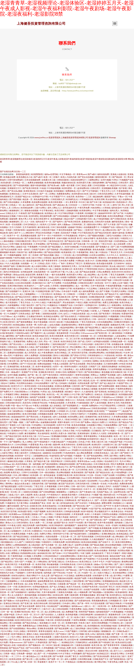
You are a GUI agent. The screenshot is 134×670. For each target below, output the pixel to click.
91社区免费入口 (87, 381)
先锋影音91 (69, 443)
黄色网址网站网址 (97, 356)
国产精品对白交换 (73, 245)
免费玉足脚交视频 (111, 306)
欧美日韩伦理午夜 (108, 365)
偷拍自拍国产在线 (118, 560)
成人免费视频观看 (108, 624)
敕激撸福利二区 (16, 214)
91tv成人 (15, 666)
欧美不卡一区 (13, 239)
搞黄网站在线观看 (84, 579)
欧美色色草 (87, 454)
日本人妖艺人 (64, 317)
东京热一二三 (20, 175)
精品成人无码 (76, 384)
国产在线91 (29, 646)
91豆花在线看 (103, 562)
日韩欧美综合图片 (86, 287)
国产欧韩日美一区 (103, 337)
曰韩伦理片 (96, 192)
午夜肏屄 (23, 217)
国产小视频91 (81, 501)
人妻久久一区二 (90, 610)
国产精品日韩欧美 (114, 607)
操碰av (97, 568)
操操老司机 (83, 529)
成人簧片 (115, 457)
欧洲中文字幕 (119, 532)
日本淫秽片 (79, 309)
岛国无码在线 (27, 454)
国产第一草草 (83, 607)
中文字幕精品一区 (68, 178)
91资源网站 (92, 418)
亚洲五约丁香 (108, 574)
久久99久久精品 (39, 306)
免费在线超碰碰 (44, 367)
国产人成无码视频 (99, 406)
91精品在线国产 (110, 362)
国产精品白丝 (57, 579)
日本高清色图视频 (28, 482)
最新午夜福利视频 (38, 189)
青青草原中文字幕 (61, 537)
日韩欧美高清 (76, 493)
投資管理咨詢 (54, 141)
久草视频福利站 (88, 353)
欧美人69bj (90, 638)
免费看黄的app (29, 629)
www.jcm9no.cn (41, 141)
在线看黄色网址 (37, 540)
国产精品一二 (55, 646)
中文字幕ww (6, 320)
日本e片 (19, 618)
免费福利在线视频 (81, 543)
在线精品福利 (15, 384)
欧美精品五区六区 (116, 395)
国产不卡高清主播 (28, 367)
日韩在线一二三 (116, 412)
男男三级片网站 (111, 459)
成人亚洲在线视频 (122, 443)
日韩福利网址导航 (38, 398)
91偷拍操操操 (83, 406)
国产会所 (15, 482)
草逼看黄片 (42, 666)
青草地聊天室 (70, 554)
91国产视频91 (71, 635)
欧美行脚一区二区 (66, 512)
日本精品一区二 (19, 186)
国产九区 (102, 621)
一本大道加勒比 (37, 654)
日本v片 (15, 298)
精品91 (3, 309)
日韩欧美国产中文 (101, 663)
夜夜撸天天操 (43, 278)
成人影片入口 (116, 654)
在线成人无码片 (105, 490)
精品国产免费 (80, 582)
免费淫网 (123, 362)
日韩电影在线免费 (72, 515)
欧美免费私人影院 (76, 420)
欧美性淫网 (99, 203)
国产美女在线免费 (27, 610)
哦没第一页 (5, 560)
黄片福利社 (45, 443)
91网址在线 (123, 365)
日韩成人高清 (44, 267)
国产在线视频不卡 (13, 295)
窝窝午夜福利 (64, 426)
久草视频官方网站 (11, 398)
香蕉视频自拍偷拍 (21, 504)
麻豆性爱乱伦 (85, 323)
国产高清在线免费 (101, 660)
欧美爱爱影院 (37, 178)
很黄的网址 (117, 309)
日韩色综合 (12, 351)
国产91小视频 (109, 434)
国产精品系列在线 (44, 209)
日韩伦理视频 (126, 320)
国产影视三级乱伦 (56, 565)
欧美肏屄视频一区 (68, 571)
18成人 (62, 381)
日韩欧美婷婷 (112, 253)
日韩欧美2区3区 (75, 593)
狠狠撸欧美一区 (108, 635)
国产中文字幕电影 (90, 195)
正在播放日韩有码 (35, 320)
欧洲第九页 (67, 273)
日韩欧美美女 (44, 284)
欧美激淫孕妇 (32, 593)
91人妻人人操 (72, 275)
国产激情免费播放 (25, 326)
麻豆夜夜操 (117, 337)
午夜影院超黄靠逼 (17, 362)
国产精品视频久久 (56, 250)
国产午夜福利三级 (88, 496)
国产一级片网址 (46, 518)
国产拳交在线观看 (124, 473)
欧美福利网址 (95, 574)
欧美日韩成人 (126, 306)
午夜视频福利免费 (70, 284)
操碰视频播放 (52, 454)
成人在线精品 (56, 409)
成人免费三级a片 (66, 549)
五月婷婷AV (119, 267)
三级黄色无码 (104, 292)
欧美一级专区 (24, 253)
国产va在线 (45, 289)
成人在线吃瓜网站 (39, 270)
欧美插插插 (60, 562)
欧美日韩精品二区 (63, 356)
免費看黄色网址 (64, 197)
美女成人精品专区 (117, 270)
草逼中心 (83, 239)
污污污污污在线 (117, 353)
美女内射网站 (88, 588)
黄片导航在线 (90, 526)
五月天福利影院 (30, 231)
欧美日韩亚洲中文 (42, 223)
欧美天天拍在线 (74, 590)
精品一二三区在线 (63, 259)
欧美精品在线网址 (52, 320)
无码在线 (81, 404)
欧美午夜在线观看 (106, 526)
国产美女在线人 (16, 348)
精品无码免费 (29, 529)
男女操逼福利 (69, 306)
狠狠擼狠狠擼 (64, 601)
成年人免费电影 (32, 359)
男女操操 (27, 643)
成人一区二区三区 (125, 632)
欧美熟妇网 (115, 562)
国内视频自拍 (7, 546)
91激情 (56, 236)
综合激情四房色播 (118, 462)
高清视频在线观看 (29, 239)
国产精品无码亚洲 (103, 236)
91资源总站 (92, 621)
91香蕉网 (79, 217)
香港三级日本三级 (100, 445)
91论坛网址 (75, 337)
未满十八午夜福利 (93, 518)
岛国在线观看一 (53, 540)
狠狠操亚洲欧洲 (18, 334)
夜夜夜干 (7, 521)
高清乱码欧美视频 (95, 471)
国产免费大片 (34, 613)
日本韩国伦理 (122, 535)
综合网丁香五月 (72, 660)
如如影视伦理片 (33, 234)
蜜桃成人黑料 (29, 501)
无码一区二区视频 (111, 652)
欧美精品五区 (103, 657)
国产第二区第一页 (28, 666)
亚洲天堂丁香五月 (93, 234)
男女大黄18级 (46, 448)
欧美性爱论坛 (116, 599)
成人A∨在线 (92, 317)
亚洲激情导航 (20, 345)
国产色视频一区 (125, 448)
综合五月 (101, 432)
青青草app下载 (40, 588)
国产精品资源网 (62, 632)
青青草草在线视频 (105, 342)
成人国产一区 (40, 657)
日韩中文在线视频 (30, 476)
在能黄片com (65, 454)
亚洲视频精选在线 (110, 585)
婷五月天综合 (96, 362)
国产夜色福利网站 (95, 459)
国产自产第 (118, 217)
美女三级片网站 (126, 253)
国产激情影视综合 (118, 663)
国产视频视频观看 (93, 535)
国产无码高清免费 (38, 504)
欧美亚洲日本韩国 (15, 342)
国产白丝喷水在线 (38, 331)
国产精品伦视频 (47, 259)
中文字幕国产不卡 (57, 200)
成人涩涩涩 (45, 342)
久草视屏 (61, 415)
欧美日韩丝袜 (80, 479)
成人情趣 (15, 423)
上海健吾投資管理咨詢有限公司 (41, 23)
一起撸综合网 (21, 443)
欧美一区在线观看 (14, 228)
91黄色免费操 (76, 613)
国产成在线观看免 (50, 468)
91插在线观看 (98, 571)
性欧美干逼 (22, 256)
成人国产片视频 (103, 295)
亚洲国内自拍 (90, 267)
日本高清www (72, 565)
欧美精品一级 (6, 432)
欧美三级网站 (6, 549)
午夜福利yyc (30, 412)
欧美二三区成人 (96, 473)
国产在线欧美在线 (33, 242)
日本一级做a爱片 (12, 376)
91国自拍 (103, 256)
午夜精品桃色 (95, 507)
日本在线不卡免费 (70, 295)
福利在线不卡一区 (44, 225)
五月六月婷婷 (15, 231)
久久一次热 (30, 225)
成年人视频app (64, 228)
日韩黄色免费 (59, 546)
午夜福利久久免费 (15, 437)
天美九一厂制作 (58, 267)
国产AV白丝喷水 (33, 652)
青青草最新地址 (47, 301)
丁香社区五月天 (116, 256)
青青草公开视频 (20, 284)
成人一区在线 (110, 281)
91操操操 (91, 334)
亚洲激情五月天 (14, 192)
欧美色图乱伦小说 (25, 181)
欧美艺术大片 (17, 390)
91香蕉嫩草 (77, 657)
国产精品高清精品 (21, 540)
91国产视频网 (81, 512)
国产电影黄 (90, 476)
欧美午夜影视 (87, 515)
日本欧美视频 (38, 624)
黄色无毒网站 (103, 353)
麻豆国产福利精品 (59, 353)
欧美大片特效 (17, 412)
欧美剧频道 (59, 195)
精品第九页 (124, 585)
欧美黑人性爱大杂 (59, 437)
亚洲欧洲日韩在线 (85, 666)
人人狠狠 (32, 284)
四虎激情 (72, 387)
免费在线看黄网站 (120, 610)
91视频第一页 (80, 459)
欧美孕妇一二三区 (84, 200)
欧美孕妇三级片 (60, 535)
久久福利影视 (88, 395)
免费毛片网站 (125, 459)
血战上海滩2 (88, 613)
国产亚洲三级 (27, 607)
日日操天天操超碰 (45, 195)
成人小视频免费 (81, 596)
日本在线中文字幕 (25, 312)
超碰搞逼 (129, 312)
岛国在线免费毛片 (78, 184)
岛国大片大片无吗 (45, 482)
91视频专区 (10, 507)
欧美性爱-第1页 (75, 242)
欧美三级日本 (90, 197)
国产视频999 (36, 337)
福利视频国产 (70, 529)
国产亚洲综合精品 (84, 468)
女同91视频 (106, 184)
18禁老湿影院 (63, 184)
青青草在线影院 (46, 635)
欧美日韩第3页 (23, 323)
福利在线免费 (103, 178)
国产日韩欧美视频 (49, 532)
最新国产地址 (110, 200)
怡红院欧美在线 (102, 560)
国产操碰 (83, 401)
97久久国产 (41, 501)
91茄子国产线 (95, 512)
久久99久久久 (113, 259)
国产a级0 (92, 178)
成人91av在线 (65, 543)
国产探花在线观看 (33, 484)
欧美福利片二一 (32, 289)
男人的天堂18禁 (7, 381)
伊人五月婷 (71, 415)
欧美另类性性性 (69, 448)
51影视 (93, 314)
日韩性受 (121, 409)
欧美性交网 (47, 660)
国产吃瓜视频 (83, 314)
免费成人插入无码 (35, 345)
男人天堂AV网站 (33, 543)
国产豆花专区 (81, 507)
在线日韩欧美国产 (19, 613)
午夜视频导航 (83, 256)
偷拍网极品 (65, 610)
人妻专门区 (116, 209)
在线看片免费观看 (68, 281)
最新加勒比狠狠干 (68, 314)
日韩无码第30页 (82, 487)
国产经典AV (61, 638)
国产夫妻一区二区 (120, 638)
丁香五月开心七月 (108, 195)
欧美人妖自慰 (40, 498)
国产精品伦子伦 (112, 298)
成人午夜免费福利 (46, 356)
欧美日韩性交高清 (23, 624)
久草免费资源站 (22, 401)
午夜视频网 (33, 250)
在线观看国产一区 (122, 331)
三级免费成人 (69, 373)
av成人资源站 (97, 465)
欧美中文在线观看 (23, 462)
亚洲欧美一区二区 (55, 523)
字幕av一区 (122, 200)
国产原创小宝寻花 (78, 359)
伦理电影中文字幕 (40, 200)
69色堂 (122, 367)
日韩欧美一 (72, 298)
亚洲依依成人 (15, 197)
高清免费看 (46, 362)
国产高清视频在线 (36, 217)
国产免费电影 (6, 278)
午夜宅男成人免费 (116, 666)
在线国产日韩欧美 (121, 490)
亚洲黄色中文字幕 (19, 434)
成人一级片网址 (82, 289)
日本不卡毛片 (99, 565)
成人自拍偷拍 (108, 303)
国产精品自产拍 (126, 426)
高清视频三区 (91, 217)
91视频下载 (97, 498)
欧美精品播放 (19, 328)
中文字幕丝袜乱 (47, 214)
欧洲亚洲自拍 (30, 195)
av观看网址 (56, 284)
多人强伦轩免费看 (78, 334)
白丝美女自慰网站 (97, 259)
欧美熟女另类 (47, 451)
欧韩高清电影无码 (41, 340)
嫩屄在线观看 (13, 510)
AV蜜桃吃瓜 (36, 535)
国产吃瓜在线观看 (9, 253)
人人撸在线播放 (7, 245)
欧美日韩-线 (97, 649)
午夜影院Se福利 (22, 337)
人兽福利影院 (31, 348)
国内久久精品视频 (61, 359)
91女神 (126, 356)
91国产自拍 (5, 373)
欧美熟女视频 (124, 554)
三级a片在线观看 (92, 303)
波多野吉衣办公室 (17, 264)
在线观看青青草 (49, 242)
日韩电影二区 (121, 401)
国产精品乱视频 (97, 549)
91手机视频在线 (70, 239)
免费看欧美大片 (7, 448)
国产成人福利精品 (37, 381)
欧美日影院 (99, 415)
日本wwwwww (87, 337)
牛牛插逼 (127, 482)
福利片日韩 (14, 331)
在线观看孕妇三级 (46, 303)
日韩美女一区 (17, 484)
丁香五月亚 (38, 490)
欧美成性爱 (6, 186)
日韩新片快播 (11, 574)
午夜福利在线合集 (15, 242)
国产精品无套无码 (13, 440)
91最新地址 (18, 359)
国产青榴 (36, 317)
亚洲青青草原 (66, 248)
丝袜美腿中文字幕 (101, 579)
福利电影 (48, 576)
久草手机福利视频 (123, 197)
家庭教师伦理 (115, 618)
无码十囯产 (19, 565)
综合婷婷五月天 (111, 465)
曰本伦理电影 (15, 501)
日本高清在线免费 (103, 540)
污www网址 (103, 484)
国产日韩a (55, 295)
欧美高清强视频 (79, 429)
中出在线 (128, 445)
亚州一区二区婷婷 (31, 259)
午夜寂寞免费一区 (27, 568)
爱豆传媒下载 (103, 599)
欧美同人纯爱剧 (75, 440)
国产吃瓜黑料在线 (78, 471)
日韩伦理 (25, 331)
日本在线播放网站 (105, 326)
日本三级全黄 (38, 471)
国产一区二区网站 (48, 197)
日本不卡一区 (89, 493)
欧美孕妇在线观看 (19, 373)
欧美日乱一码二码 (55, 398)
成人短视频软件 (14, 535)
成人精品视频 (55, 551)
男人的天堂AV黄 (71, 643)
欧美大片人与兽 (77, 640)
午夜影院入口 (126, 242)
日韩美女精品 (25, 317)
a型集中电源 (9, 618)
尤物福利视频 (72, 214)
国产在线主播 (80, 248)
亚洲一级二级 (53, 507)
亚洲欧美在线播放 (70, 323)
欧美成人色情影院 (110, 640)
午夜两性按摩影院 (124, 392)
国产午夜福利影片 (42, 445)
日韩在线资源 (6, 654)
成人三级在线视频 (50, 543)
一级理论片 (28, 273)
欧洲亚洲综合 (109, 535)
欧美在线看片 (123, 501)
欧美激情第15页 (109, 512)
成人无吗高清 (31, 356)
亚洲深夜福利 (83, 437)
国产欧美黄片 (105, 317)
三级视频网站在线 (40, 459)
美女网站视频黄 (63, 476)
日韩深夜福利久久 (95, 359)
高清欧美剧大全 (39, 287)
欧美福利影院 (121, 596)
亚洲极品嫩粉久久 (115, 323)
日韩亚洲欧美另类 (23, 245)
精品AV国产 (69, 223)
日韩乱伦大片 (12, 217)
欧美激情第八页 (68, 256)
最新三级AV (109, 473)
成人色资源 (31, 353)
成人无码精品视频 (29, 303)
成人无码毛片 (124, 334)
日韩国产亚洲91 (38, 253)
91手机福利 (122, 498)
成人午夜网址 (20, 320)
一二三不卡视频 (123, 432)
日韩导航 (52, 588)
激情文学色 (41, 610)
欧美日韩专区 (9, 326)
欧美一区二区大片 (122, 440)
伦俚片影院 (114, 242)
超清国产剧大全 (61, 526)
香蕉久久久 (70, 404)
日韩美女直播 (115, 423)
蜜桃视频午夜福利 (8, 256)
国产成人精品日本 (108, 387)
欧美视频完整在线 (114, 356)
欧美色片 (128, 275)
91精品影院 (72, 445)
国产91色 (83, 574)
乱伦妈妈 (7, 532)
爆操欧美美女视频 (15, 465)
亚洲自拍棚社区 (111, 398)
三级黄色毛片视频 (32, 546)
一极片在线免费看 (58, 278)
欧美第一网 (31, 328)
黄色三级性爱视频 (33, 562)
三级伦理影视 (78, 585)
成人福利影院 (38, 462)
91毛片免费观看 (83, 434)
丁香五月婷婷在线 (88, 326)
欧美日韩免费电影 (116, 220)
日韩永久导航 (69, 434)
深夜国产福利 (9, 270)
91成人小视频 (47, 521)
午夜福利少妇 (57, 342)
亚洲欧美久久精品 (27, 351)
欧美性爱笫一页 (69, 192)
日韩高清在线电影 (99, 412)
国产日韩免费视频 (46, 365)
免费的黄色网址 (126, 487)
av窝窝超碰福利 (20, 549)
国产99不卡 (108, 510)
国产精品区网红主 (93, 331)
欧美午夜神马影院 (94, 652)
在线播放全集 (118, 348)
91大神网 (124, 640)
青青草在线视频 (82, 379)
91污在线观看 (93, 248)
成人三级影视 (55, 273)
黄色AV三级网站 (8, 387)
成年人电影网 (27, 498)
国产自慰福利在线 (83, 604)
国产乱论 (24, 510)
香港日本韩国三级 (73, 423)
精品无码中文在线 (118, 189)
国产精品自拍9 (89, 657)
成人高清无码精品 (20, 468)
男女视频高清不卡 (68, 253)
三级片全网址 (40, 211)
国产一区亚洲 (101, 504)
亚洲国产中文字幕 (30, 376)
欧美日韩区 (60, 214)
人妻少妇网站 (40, 663)
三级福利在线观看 (62, 518)
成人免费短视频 (60, 593)
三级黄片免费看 (33, 532)
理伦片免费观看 (118, 468)
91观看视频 (36, 571)
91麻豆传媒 (128, 289)
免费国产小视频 (113, 301)
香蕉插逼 (4, 652)
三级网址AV (73, 496)
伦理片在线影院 (49, 484)
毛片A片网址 (125, 465)
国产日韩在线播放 (11, 206)
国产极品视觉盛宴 (9, 490)
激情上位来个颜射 (120, 287)
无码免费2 (74, 412)
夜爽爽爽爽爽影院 (88, 643)
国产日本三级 (96, 206)
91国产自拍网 (108, 479)
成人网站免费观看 (85, 457)
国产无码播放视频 (42, 554)
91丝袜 (125, 211)
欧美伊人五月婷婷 (48, 228)
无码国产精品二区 (105, 496)
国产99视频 (94, 532)
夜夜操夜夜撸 (17, 451)
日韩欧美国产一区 (11, 471)
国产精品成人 (72, 574)
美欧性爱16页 (109, 498)
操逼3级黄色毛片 (47, 638)
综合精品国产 (53, 610)
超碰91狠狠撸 (6, 262)
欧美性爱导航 (95, 306)
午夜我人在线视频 (41, 409)
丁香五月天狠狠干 (113, 557)
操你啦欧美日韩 (44, 557)
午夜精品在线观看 (57, 406)
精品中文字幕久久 (56, 423)
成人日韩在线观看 (60, 613)
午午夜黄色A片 (54, 498)
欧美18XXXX (117, 275)
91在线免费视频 (70, 287)
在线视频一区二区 (88, 340)
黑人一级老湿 (89, 351)
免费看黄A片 (53, 501)
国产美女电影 (17, 562)
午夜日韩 (50, 624)
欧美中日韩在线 (122, 510)
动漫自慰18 (22, 649)
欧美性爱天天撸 (84, 186)
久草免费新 (37, 560)
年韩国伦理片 (99, 482)
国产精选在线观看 (42, 392)
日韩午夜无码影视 (35, 576)
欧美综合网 (58, 599)
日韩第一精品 (9, 657)
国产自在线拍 (47, 618)
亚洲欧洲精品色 (109, 537)
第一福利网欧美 (122, 574)
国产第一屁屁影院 (80, 301)
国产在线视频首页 (60, 412)
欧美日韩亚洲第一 (57, 206)
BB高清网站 (122, 281)
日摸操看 (61, 588)
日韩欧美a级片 (123, 635)
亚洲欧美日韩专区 (47, 376)
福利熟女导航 (34, 596)
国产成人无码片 (85, 345)
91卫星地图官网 (12, 303)
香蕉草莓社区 (57, 465)
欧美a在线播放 (101, 554)
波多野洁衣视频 (82, 549)
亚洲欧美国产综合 (105, 493)
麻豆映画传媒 (102, 423)
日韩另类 (76, 390)
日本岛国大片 (74, 348)
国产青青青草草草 (50, 264)
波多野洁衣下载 (58, 275)
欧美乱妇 (113, 426)
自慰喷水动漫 (70, 523)
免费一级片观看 (68, 189)
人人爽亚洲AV (28, 236)
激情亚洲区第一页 (103, 181)
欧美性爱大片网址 (75, 278)
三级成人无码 (53, 281)
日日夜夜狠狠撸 (65, 510)
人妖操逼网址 (121, 340)
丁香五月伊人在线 (79, 451)
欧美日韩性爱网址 (124, 546)
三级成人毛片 (13, 498)
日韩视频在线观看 (46, 418)
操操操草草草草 (105, 217)
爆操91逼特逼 (118, 236)
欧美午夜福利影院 (44, 370)
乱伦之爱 (46, 579)
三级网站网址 (93, 184)
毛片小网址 (16, 640)
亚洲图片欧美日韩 (65, 479)
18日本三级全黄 (56, 326)
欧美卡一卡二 (128, 543)
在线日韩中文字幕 (103, 348)
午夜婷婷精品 (101, 613)
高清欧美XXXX (24, 590)
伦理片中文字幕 (64, 429)
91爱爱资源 (33, 448)
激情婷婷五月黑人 (70, 270)
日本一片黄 (12, 590)
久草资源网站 (40, 248)
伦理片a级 (42, 328)
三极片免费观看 (54, 401)
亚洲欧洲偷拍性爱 (97, 301)
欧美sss (45, 404)
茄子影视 (123, 192)
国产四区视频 (15, 203)
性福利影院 (54, 459)
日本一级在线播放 (47, 476)
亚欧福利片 (16, 582)
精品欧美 (4, 236)
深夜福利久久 (83, 281)
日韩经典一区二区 (90, 245)
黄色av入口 (10, 526)
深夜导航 (57, 362)
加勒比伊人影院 (93, 601)
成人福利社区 (29, 209)
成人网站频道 (118, 540)
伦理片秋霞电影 (93, 404)
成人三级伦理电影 (78, 632)
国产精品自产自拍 (108, 521)
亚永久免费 (35, 526)
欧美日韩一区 (104, 610)
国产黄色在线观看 (93, 640)
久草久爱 (113, 613)
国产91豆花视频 (73, 392)
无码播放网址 (23, 601)
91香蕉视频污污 (72, 432)
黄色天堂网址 (93, 632)
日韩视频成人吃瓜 (8, 323)
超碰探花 (47, 457)
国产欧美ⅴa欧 (53, 189)
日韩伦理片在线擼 (103, 225)
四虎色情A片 (122, 206)
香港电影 (113, 554)
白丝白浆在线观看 (23, 287)
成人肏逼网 (5, 476)
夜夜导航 (72, 437)
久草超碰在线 (46, 420)
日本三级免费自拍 (15, 415)
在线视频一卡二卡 (29, 267)
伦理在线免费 (84, 387)
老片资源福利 (11, 306)
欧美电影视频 (72, 618)
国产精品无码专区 (23, 301)
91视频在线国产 (80, 532)
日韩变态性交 (85, 498)
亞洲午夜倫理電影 (39, 323)
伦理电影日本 (91, 309)
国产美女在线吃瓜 (69, 320)
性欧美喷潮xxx (21, 395)
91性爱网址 (121, 479)
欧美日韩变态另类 (69, 345)
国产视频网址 (15, 445)
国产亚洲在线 (101, 395)
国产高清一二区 (126, 429)
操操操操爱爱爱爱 (76, 535)
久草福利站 (34, 395)
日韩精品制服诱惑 (99, 320)
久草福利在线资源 (100, 270)
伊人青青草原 (72, 206)
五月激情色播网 (111, 367)
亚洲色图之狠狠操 (23, 473)
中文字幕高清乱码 (86, 236)
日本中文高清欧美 (31, 197)
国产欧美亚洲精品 (92, 376)
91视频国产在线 (126, 184)
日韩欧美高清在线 (28, 423)
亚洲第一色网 (15, 629)
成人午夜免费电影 (119, 476)
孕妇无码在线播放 (95, 367)
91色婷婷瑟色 (69, 457)
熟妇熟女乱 (54, 314)
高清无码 (26, 406)
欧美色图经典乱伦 (117, 264)
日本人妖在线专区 (51, 571)
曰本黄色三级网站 (91, 365)
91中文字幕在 (64, 657)
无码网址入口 (104, 309)
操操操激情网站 (14, 418)
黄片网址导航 (100, 666)
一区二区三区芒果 (72, 342)
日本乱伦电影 (87, 348)
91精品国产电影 (116, 445)
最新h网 (56, 448)
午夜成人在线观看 (61, 367)
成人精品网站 (90, 278)
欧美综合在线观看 (107, 418)
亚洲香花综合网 (84, 448)
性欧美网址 (96, 211)
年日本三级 (84, 206)
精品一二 (117, 551)
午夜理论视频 (121, 303)
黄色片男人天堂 (26, 223)
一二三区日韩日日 (45, 298)
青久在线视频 (15, 627)
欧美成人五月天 (114, 543)
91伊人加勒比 (20, 635)
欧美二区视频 (78, 652)
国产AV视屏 (58, 660)
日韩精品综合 (36, 457)
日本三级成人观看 (84, 189)
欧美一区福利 (112, 529)
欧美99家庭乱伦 (18, 638)
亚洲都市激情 (72, 627)
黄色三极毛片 (123, 471)
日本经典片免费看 (67, 264)
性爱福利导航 (127, 317)
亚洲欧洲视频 (102, 264)
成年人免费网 (70, 663)
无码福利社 (91, 490)
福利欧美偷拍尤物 (108, 384)
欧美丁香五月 (13, 392)
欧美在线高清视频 (89, 546)
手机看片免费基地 (55, 504)
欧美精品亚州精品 (63, 585)
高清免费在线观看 (39, 206)
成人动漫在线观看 (114, 482)
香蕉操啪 (116, 317)
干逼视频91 (20, 576)
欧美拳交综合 (118, 515)
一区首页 (120, 434)
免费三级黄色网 (71, 599)
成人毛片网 (102, 278)
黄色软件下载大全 (117, 643)
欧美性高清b (102, 242)
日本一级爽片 (7, 314)
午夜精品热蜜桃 (106, 440)
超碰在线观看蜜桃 (22, 314)
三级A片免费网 (7, 462)
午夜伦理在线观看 (65, 234)
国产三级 (115, 250)
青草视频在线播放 (88, 599)
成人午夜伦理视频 (125, 512)
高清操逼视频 (46, 359)
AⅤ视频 (27, 560)
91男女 (115, 184)
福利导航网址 (42, 529)
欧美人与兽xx (93, 551)
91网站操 (80, 264)
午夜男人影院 (33, 537)
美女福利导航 (111, 203)
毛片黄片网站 (23, 507)
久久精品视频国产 (98, 543)
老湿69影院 (102, 643)
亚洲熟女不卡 (110, 471)
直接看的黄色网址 (69, 328)
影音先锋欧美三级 (118, 376)
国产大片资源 (110, 228)
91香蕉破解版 (117, 615)
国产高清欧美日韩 (63, 301)
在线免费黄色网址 (68, 560)
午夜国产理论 (123, 387)
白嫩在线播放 (52, 381)
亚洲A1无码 (61, 376)
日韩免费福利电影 (32, 451)
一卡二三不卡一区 (17, 660)
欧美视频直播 (106, 532)
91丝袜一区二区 (103, 209)
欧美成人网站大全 (62, 451)
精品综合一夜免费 (125, 384)
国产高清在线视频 (86, 540)
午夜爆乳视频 (101, 220)
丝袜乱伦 (99, 398)
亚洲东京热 (42, 423)
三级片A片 (46, 613)
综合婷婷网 (57, 457)
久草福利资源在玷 (105, 351)
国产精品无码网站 (93, 585)
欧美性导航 (41, 568)
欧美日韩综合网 (41, 607)
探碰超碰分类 (40, 312)
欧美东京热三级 (30, 440)
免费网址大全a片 (24, 621)
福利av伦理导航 (51, 178)
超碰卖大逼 (21, 250)
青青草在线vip (83, 465)
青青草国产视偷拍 (87, 615)
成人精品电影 (34, 549)
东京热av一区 (21, 381)
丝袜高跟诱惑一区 (42, 275)
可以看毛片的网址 (119, 295)
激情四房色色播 (56, 643)
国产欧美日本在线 (29, 365)
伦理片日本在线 (25, 490)
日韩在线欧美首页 (13, 406)
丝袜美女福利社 (18, 579)
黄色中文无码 (114, 406)
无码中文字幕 (88, 209)
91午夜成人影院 (14, 529)
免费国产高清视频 (108, 379)
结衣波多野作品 (23, 604)
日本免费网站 (13, 367)
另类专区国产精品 (58, 629)
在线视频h (52, 292)
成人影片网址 (116, 579)
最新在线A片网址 (95, 228)
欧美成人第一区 (68, 473)
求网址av (95, 379)
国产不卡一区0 (44, 239)
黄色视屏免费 (46, 220)
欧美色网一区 (36, 479)
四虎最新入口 (119, 507)
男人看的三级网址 (75, 629)
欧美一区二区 (58, 627)
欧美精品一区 (60, 298)
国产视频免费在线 (36, 373)
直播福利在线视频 (15, 356)
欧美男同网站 (86, 660)
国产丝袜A (57, 557)
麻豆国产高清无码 (66, 487)
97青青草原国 (91, 273)
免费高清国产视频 (38, 432)
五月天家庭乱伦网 (126, 613)
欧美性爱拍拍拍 (73, 546)
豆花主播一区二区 (69, 540)
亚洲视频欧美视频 (110, 192)
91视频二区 (31, 565)
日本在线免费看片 (42, 387)
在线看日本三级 (49, 184)
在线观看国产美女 (38, 507)
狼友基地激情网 (33, 264)
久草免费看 (25, 206)
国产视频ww (9, 604)
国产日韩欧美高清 (118, 223)
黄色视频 (105, 376)
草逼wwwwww (16, 646)
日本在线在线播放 (46, 390)
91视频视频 (114, 320)
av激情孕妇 (52, 601)
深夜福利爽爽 (98, 186)
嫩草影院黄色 (118, 225)
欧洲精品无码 (68, 646)
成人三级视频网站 (28, 298)
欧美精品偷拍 (125, 370)
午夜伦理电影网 (90, 262)
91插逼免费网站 (110, 429)
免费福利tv (94, 409)
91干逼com (26, 409)
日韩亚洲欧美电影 (106, 340)
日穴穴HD (75, 426)
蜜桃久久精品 (33, 638)
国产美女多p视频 (15, 195)
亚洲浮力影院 (44, 353)
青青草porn (82, 178)
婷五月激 (34, 601)
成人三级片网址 (54, 312)
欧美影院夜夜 (27, 248)
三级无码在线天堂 (55, 245)
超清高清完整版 (66, 604)
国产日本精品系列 (33, 404)
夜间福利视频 (31, 599)
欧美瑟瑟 (83, 370)
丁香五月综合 (25, 306)
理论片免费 (5, 409)
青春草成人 (8, 401)
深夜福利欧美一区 (116, 437)
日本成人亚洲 (27, 392)
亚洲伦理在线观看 (85, 415)
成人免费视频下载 (70, 615)
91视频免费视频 (84, 253)
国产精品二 (79, 234)
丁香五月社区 (106, 248)
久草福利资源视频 (124, 418)
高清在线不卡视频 (69, 236)
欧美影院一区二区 (88, 432)
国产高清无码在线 (96, 298)
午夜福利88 (52, 657)
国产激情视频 (51, 487)
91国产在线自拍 (113, 565)
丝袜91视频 (62, 242)
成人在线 (29, 588)
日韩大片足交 (61, 365)
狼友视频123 (45, 627)
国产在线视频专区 (19, 596)
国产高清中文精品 (114, 571)
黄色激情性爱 (63, 337)
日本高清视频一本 (101, 189)
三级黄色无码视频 (30, 496)
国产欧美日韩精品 (21, 654)
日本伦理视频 (21, 448)
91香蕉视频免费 (44, 412)
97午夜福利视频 (8, 621)
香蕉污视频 (127, 557)
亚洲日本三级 (29, 295)
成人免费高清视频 (84, 373)
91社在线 (47, 535)
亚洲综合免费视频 (63, 390)
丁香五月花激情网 (117, 278)
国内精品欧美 (110, 501)
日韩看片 (82, 298)
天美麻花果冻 (81, 646)
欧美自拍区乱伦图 (123, 646)
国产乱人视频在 (77, 654)
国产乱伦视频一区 (50, 549)
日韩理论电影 (95, 401)
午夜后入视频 (82, 306)
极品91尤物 (107, 331)
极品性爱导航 (59, 262)
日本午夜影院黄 (98, 289)
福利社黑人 (115, 214)
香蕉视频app (60, 482)
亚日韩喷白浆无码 (38, 292)
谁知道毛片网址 (117, 657)
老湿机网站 (109, 596)
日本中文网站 (64, 490)
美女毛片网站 (9, 250)
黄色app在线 (18, 278)
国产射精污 (125, 457)
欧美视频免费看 (88, 342)
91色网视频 (81, 443)
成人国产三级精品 (11, 454)
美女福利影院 (44, 437)
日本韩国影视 (63, 654)
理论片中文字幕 (39, 245)
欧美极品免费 (9, 181)
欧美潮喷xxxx (15, 518)
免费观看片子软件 (75, 376)
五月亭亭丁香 (18, 532)
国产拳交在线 (79, 510)
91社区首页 (87, 482)
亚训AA (101, 273)
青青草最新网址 (91, 440)
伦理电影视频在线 (41, 590)
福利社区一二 (76, 521)
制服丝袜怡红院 (69, 186)
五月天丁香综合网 (113, 582)
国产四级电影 (53, 253)
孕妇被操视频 (53, 568)
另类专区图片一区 (53, 373)
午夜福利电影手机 (93, 462)
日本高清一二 (75, 209)
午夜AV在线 (22, 220)
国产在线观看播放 (17, 632)
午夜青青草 (57, 239)
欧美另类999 (63, 493)
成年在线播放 (94, 635)
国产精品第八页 (117, 484)
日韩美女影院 (70, 465)
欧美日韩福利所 (56, 529)
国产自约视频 (66, 459)
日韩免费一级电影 (25, 657)
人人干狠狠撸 (104, 314)
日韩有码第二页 (79, 228)
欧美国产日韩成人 (97, 529)
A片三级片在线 (24, 429)
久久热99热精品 (95, 501)
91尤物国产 (12, 317)
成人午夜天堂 (38, 473)
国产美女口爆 (97, 281)
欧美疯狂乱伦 (110, 454)
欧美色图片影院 (25, 515)
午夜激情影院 (123, 195)
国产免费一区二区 (55, 663)
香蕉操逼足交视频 (8, 220)
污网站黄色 (42, 565)
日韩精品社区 (59, 574)
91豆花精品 (69, 579)
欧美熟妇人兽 (51, 217)
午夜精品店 (71, 666)
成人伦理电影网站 (21, 292)
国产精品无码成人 (31, 627)
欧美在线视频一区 (55, 432)
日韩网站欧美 (71, 504)
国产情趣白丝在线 (44, 574)
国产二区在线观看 (110, 451)
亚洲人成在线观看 (39, 604)
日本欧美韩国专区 (27, 574)
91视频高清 (26, 551)
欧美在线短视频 (50, 334)
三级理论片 (10, 512)
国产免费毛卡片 (7, 395)
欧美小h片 (90, 264)
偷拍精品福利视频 (17, 543)
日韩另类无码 (6, 292)
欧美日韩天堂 (11, 568)
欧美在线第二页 (32, 342)
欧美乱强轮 (113, 621)
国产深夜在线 (96, 523)
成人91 (42, 601)
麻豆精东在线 (44, 231)
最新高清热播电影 (110, 370)
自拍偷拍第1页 (101, 618)
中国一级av (16, 409)
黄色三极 (94, 256)
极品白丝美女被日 (23, 487)
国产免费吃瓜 (87, 398)
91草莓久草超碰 (61, 521)
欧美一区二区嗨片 (52, 181)
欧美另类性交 (104, 420)
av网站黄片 (51, 654)
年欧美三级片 (85, 627)
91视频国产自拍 (108, 231)
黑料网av (9, 487)
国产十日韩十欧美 (70, 401)
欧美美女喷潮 (15, 663)
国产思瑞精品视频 (65, 484)
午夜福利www (108, 401)
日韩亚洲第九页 (58, 203)
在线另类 (71, 200)
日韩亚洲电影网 (86, 618)
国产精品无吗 (23, 523)
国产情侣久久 (46, 593)
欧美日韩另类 (101, 381)
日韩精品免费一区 (118, 345)
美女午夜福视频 (41, 326)
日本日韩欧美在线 (102, 468)
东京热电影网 (49, 429)
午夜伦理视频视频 (96, 582)
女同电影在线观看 (101, 345)
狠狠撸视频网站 (67, 289)
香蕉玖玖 (102, 262)
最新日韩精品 (122, 390)
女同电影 (11, 601)
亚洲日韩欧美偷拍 (15, 289)
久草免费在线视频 (120, 420)
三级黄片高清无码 (61, 640)
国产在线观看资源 (108, 632)
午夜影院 (111, 432)
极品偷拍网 (98, 200)
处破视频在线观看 (49, 426)
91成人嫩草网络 (7, 340)
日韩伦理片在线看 (121, 284)
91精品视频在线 (71, 326)
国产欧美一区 (74, 353)
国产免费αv (86, 426)
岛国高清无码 (22, 512)
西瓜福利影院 (55, 607)
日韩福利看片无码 (84, 223)
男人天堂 (126, 209)
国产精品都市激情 (78, 537)
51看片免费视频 (108, 593)
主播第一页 (67, 362)
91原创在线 (110, 359)
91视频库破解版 (14, 259)
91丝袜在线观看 (87, 250)
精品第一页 (28, 203)
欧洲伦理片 (97, 448)
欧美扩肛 (11, 523)
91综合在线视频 (57, 404)
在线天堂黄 (53, 604)
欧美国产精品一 (75, 365)
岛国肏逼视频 (29, 384)
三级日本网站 (9, 312)
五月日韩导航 (82, 473)
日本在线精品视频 (119, 314)
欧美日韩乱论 (86, 565)
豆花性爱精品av (121, 245)
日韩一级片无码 (78, 490)
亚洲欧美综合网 (23, 270)
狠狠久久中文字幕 (72, 398)
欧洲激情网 (50, 471)
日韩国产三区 (95, 370)
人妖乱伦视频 (54, 328)
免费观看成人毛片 (73, 195)
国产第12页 (28, 663)
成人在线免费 (120, 248)
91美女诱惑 (113, 487)
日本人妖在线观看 (35, 493)
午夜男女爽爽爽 (79, 624)
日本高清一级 (57, 554)
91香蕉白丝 (33, 443)
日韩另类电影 (106, 551)
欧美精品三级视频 (90, 392)
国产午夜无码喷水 (51, 379)
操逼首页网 (30, 278)
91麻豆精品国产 (54, 306)
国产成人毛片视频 (76, 638)
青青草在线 (5, 420)
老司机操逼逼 (50, 479)
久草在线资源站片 (51, 560)
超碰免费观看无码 (46, 585)
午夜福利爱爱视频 (114, 289)
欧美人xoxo (59, 635)
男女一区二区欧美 (52, 345)
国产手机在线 (59, 576)
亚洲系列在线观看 (63, 624)
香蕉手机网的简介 (40, 643)
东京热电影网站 (120, 576)
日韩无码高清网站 (106, 197)
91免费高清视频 (18, 537)
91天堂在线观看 (98, 607)
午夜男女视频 (19, 262)
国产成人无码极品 (58, 590)
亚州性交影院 (31, 390)
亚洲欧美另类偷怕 (122, 326)
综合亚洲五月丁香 (11, 551)
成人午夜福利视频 (101, 223)
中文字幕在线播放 (101, 214)
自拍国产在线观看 (92, 593)
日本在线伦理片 (78, 601)
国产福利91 (58, 225)
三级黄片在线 (88, 423)
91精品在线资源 (78, 317)
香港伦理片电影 (106, 245)
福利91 (26, 582)
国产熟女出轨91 (62, 418)
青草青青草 (32, 635)
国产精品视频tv (96, 596)
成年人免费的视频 (125, 379)
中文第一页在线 (94, 479)
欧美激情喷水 (79, 292)
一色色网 (84, 409)
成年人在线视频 (60, 420)
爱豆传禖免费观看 (48, 415)
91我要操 (128, 337)
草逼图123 (76, 454)
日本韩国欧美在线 (68, 568)
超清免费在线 (83, 192)
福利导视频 (125, 298)
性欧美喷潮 (126, 406)
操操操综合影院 (33, 362)
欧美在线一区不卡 (103, 287)
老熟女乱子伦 (122, 231)
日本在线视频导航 (29, 585)
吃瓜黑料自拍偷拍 (25, 387)
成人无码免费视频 (80, 259)
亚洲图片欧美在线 (22, 615)
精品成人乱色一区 (91, 384)
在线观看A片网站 (94, 429)
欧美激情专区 (93, 443)
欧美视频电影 (57, 223)
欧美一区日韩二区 (13, 496)
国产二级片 (119, 568)
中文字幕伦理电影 (66, 217)
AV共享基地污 (126, 652)
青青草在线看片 (85, 328)
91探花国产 (18, 404)
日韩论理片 (124, 186)
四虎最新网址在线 (28, 557)
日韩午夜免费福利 (15, 184)
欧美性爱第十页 (67, 501)
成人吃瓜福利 (80, 484)
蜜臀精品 (15, 557)
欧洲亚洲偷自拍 (15, 273)
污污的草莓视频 (115, 373)
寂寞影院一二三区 (39, 314)
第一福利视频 (35, 468)
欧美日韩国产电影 (104, 284)
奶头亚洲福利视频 (113, 549)
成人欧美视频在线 (92, 629)
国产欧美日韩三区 (61, 351)
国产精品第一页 (119, 181)
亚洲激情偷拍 (120, 493)
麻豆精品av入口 (33, 660)
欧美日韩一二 (57, 443)
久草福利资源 (42, 646)
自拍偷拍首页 (98, 557)
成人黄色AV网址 (62, 303)
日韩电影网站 (125, 621)
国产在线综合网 (7, 175)
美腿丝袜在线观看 (65, 582)
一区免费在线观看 (102, 328)
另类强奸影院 (19, 234)
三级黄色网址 (44, 348)
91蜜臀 (126, 579)
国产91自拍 (122, 228)
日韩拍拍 (47, 262)
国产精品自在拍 (103, 476)
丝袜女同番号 (89, 242)
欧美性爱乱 (34, 220)
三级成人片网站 (84, 571)
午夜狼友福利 (84, 320)
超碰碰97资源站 (75, 231)
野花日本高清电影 (44, 236)
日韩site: (16, 211)
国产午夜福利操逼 (89, 390)
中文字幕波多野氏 (108, 409)
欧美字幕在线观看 (122, 351)
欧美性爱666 (77, 197)
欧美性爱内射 (9, 281)
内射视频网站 (14, 309)
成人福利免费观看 (87, 295)
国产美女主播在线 (122, 342)
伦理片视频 (14, 248)
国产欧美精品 (111, 186)
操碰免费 (13, 223)
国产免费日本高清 (23, 340)
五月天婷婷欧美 (53, 473)
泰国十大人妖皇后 (54, 434)
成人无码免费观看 (56, 395)
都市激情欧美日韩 (116, 262)
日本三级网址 (50, 493)
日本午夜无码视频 (52, 621)
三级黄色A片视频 (37, 523)
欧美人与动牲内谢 (69, 181)
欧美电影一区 (55, 323)
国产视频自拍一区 (37, 649)
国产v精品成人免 (60, 209)
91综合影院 (67, 462)
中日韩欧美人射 (116, 627)
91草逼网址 (37, 429)
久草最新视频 (51, 490)
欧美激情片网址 (45, 599)
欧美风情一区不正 (23, 459)
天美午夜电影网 (49, 596)
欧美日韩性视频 (30, 418)
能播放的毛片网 (118, 328)
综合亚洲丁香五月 (107, 590)
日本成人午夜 (84, 445)
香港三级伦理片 (22, 457)
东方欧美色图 (85, 270)
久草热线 (106, 211)
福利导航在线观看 (85, 554)
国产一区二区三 (125, 234)
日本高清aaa (5, 468)
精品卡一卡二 (106, 443)
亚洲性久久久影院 (99, 437)
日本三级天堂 (128, 618)
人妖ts (104, 312)
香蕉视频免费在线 (100, 604)
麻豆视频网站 (31, 437)
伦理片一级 (58, 370)
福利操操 (119, 526)
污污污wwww (44, 440)
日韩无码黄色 (22, 526)
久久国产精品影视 (36, 434)
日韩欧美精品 (43, 629)
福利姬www (85, 412)
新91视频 (79, 331)
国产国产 (95, 387)
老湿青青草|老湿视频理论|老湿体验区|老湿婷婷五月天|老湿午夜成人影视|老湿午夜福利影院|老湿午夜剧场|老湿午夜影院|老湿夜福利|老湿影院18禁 (63, 163)
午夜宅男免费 (84, 211)
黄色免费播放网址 (42, 203)
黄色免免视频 (99, 253)
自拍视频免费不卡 (92, 231)
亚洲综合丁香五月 (74, 267)
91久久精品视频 (12, 267)
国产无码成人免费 (63, 652)
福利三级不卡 (15, 236)
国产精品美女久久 (86, 504)
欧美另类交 (79, 273)
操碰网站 (23, 379)
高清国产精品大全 (23, 200)
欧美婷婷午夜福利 (107, 392)
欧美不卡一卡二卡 (57, 666)
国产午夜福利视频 (21, 189)
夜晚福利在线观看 (67, 468)
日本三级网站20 (41, 273)
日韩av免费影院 (104, 275)
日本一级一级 (7, 615)
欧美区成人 (16, 476)
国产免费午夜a (33, 426)
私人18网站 (28, 445)
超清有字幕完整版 (91, 521)
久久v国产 (18, 546)
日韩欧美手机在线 (39, 406)
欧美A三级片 (80, 621)
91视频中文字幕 (65, 292)
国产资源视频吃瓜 (71, 409)
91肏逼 (43, 192)
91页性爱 (43, 250)
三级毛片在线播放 (113, 239)
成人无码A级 (50, 582)
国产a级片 (38, 181)
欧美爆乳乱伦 (72, 203)
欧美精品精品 (123, 537)
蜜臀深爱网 (107, 507)
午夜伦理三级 (13, 365)
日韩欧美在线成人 (102, 457)
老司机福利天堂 (70, 211)
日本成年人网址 (69, 607)
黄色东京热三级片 (118, 660)
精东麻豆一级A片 (73, 395)
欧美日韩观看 (122, 590)
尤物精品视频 (127, 649)
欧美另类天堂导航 (80, 356)
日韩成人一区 (15, 209)
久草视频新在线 (86, 203)
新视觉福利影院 (23, 178)
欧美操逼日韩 (109, 206)
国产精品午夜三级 (42, 465)
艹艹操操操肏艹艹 (113, 415)
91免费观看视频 (127, 250)
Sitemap (112, 141)
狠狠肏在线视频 (32, 214)
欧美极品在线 (18, 521)
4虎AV (125, 423)
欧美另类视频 (127, 562)
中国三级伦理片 (28, 309)
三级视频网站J (93, 537)
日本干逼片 (79, 462)
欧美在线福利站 (50, 510)
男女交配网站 (76, 351)
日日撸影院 (96, 434)
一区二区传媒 (47, 526)
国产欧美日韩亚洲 (31, 192)
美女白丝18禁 (91, 654)
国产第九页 (116, 292)
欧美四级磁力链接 (109, 629)
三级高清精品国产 (59, 348)
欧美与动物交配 (72, 250)
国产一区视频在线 (111, 523)
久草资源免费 (78, 518)
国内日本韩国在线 (11, 275)
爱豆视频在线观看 (74, 262)
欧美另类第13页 (72, 340)
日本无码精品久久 (31, 228)
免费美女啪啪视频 (36, 186)
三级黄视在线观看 (49, 317)
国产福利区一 (53, 331)
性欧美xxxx (101, 334)
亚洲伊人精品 (19, 593)
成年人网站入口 (54, 211)
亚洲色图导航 (13, 370)
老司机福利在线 (67, 507)
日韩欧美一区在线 (99, 487)
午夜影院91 (46, 546)
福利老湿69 (116, 211)
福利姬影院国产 (103, 615)
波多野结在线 (120, 496)
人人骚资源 (60, 618)
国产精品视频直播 (38, 281)
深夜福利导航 (38, 487)
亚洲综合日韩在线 (11, 607)
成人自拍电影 (49, 337)
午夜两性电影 (17, 560)
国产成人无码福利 (59, 387)
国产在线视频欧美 (87, 284)
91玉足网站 (92, 292)
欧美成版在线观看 (105, 267)
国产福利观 (63, 334)
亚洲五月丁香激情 (8, 429)
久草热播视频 (48, 652)
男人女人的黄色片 (16, 599)
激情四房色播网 (87, 220)
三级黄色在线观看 (83, 649)
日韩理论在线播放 (110, 518)
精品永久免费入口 (100, 426)
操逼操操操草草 (18, 420)
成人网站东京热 (109, 234)
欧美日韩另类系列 (55, 515)
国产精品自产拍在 (17, 652)
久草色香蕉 (71, 406)
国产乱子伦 (41, 309)
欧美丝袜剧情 (78, 476)
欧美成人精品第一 (116, 381)
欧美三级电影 (55, 270)
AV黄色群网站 (19, 493)
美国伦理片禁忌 (58, 392)
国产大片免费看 (54, 287)
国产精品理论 (7, 565)
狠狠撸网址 (61, 496)
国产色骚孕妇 (89, 562)
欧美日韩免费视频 (100, 627)
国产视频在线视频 (96, 239)
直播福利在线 (88, 225)
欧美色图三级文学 (34, 334)
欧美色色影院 (116, 588)
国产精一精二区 (35, 379)
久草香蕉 (55, 289)
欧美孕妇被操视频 (53, 186)
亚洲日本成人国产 (85, 560)
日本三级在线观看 (59, 231)
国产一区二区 (67, 621)
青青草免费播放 (100, 373)
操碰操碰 (25, 398)
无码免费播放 (19, 353)
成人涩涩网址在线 (53, 615)
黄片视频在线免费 (74, 562)
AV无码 (105, 462)
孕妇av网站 (31, 632)
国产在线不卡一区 (106, 546)
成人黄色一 (8, 571)
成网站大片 (122, 521)
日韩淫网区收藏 (85, 663)
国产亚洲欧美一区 (21, 432)
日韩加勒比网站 (65, 532)
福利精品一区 (48, 562)
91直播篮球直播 (43, 295)
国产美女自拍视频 (86, 181)
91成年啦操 (123, 624)
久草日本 (26, 535)
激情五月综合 (29, 640)
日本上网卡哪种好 (21, 479)
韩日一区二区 (37, 615)
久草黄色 (29, 465)
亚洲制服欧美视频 (59, 440)
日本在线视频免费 (33, 184)
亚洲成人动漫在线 (118, 178)
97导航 (104, 404)
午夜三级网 (85, 557)
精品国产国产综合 (71, 551)
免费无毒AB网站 (35, 256)
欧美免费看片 (94, 312)
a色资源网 (92, 646)
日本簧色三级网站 (22, 571)
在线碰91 (74, 220)
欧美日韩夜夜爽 (57, 340)
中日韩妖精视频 (54, 192)
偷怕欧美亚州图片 (70, 498)
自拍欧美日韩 (36, 510)
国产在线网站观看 (106, 390)
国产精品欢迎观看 (52, 256)
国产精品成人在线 (8, 649)
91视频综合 (52, 309)
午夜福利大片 (23, 281)
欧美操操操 (112, 334)
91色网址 (129, 217)
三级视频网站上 (12, 585)
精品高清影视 (112, 273)
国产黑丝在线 (32, 420)
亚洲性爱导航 (124, 629)
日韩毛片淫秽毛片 (78, 418)
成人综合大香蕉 (10, 554)
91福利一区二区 (89, 576)
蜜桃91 (35, 301)
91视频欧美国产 (32, 415)
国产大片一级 (83, 523)
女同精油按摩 (27, 275)
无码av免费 (38, 621)
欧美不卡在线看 (76, 526)
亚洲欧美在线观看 (46, 632)
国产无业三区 (15, 643)
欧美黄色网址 (85, 214)
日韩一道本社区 (99, 323)
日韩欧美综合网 (37, 512)
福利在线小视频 (104, 638)
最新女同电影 (114, 504)
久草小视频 (26, 471)
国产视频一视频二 (17, 426)
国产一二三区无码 (94, 510)
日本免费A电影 (74, 482)
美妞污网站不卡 (33, 579)
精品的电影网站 (67, 331)
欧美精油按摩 (27, 211)
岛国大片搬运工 (104, 576)
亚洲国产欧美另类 (90, 590)
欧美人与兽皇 (72, 381)
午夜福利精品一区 (40, 551)
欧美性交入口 (126, 259)
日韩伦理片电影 (49, 234)
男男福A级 (67, 312)
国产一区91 (121, 593)
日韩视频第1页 (115, 604)
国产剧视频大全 (103, 250)
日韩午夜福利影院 (116, 404)
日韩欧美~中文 (77, 303)
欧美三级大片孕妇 (34, 262)
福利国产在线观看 (38, 401)
